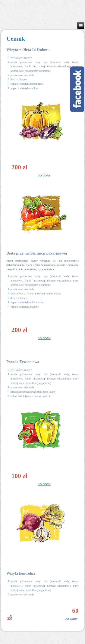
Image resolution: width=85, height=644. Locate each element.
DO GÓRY (44, 175)
